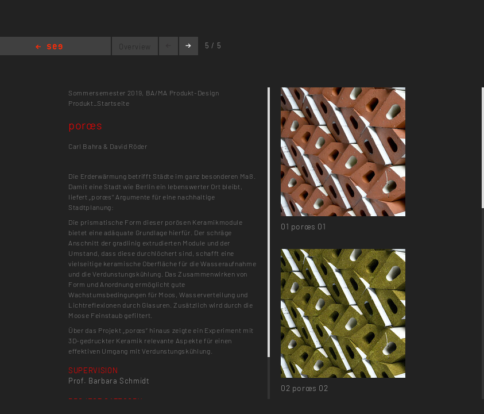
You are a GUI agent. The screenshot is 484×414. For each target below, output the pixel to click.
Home (49, 47)
